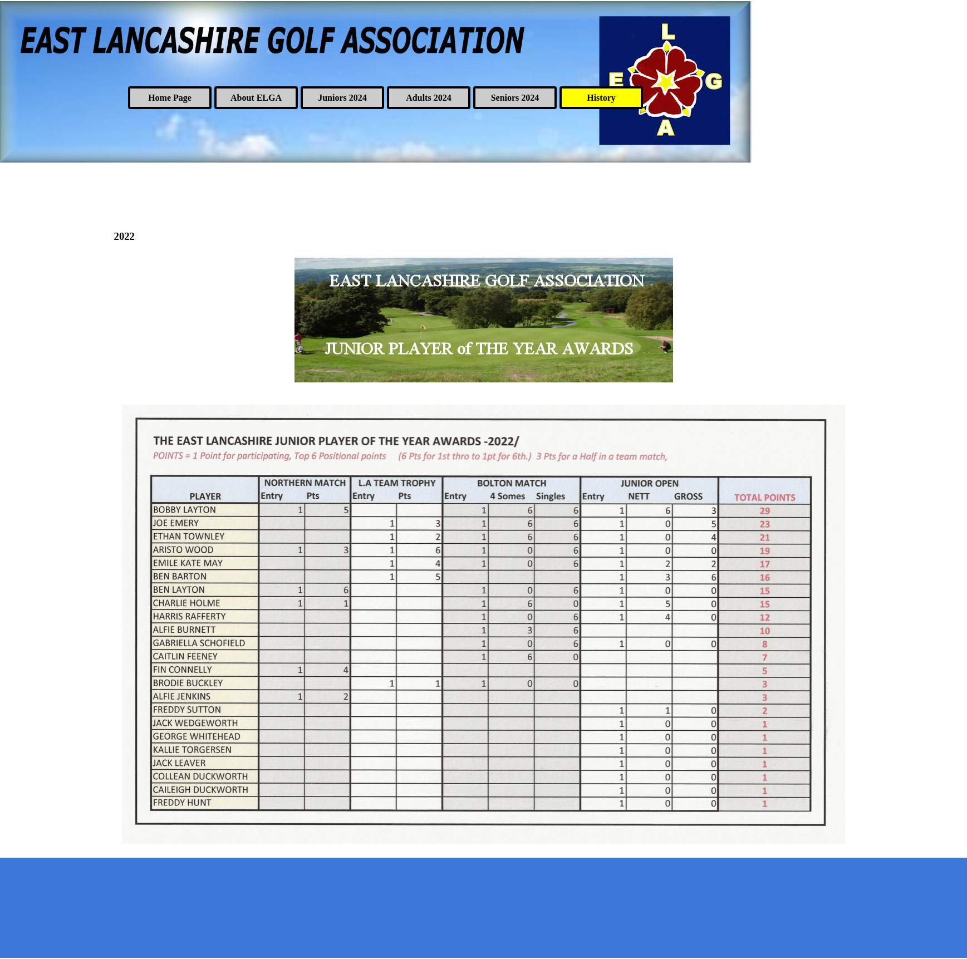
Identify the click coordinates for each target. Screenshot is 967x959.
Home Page (170, 97)
